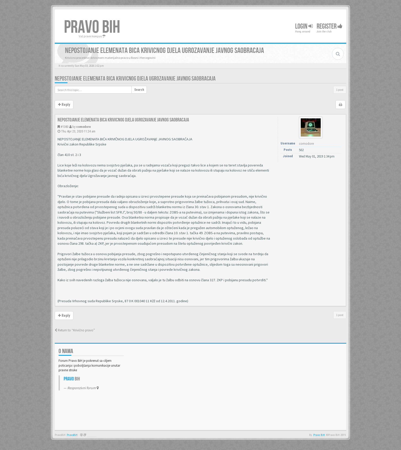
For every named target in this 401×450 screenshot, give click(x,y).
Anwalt (91, 435)
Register (329, 26)
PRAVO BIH (92, 27)
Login (304, 26)
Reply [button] (64, 105)
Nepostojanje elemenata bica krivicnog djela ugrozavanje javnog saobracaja (135, 78)
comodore (83, 127)
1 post (339, 90)
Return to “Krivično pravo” (75, 330)
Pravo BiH (319, 435)
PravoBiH (72, 435)
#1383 (65, 127)
